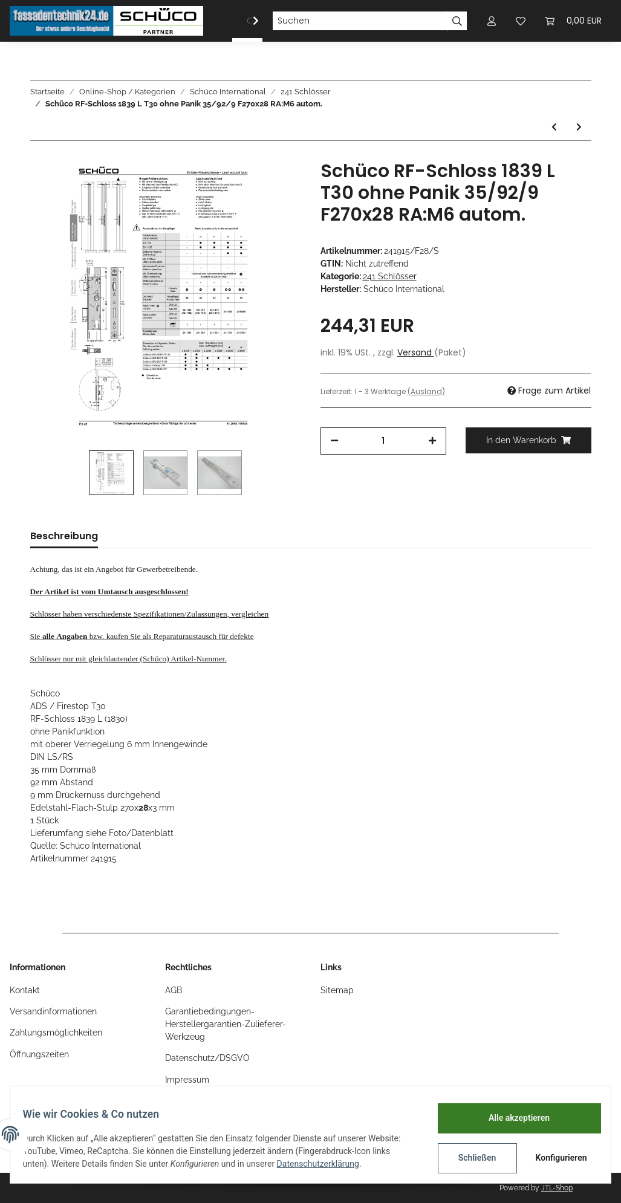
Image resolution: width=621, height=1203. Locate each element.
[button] (491, 21)
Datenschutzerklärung (325, 1164)
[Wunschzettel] (520, 21)
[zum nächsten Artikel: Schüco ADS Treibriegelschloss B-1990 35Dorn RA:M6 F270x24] (579, 127)
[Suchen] (359, 21)
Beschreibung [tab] (64, 536)
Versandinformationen (53, 1011)
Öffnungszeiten (39, 1054)
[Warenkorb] (573, 21)
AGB (173, 990)
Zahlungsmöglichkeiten (56, 1032)
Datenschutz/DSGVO (207, 1058)
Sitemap (337, 990)
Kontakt (25, 990)
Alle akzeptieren (511, 1118)
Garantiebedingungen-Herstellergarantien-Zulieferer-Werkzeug (225, 1024)
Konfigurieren (555, 1157)
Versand (415, 352)
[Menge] (383, 441)
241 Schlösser (390, 276)
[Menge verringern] (334, 441)
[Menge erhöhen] (432, 441)
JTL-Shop (557, 1188)
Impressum (187, 1080)
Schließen (470, 1157)
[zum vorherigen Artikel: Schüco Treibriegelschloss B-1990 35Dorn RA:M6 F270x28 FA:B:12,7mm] (554, 127)
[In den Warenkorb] (528, 440)
